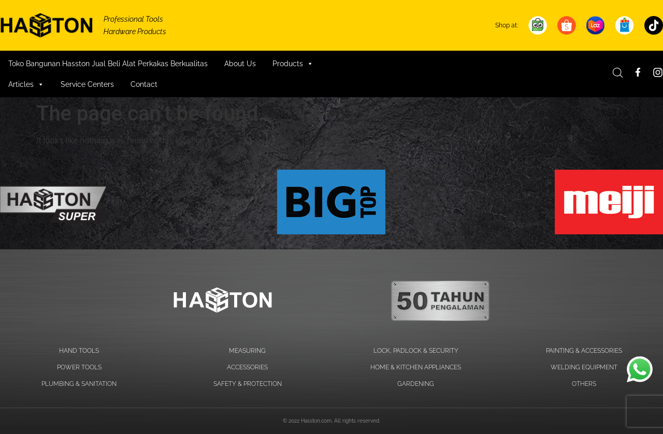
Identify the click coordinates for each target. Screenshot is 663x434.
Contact (144, 84)
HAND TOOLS (79, 350)
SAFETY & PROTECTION (247, 383)
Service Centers (87, 84)
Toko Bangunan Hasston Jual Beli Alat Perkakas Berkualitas (108, 63)
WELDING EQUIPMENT (584, 367)
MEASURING (247, 350)
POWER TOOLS (79, 367)
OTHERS (584, 383)
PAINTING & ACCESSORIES (584, 350)
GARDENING (415, 383)
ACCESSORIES (247, 367)
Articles (26, 84)
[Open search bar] (618, 73)
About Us (240, 63)
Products (292, 63)
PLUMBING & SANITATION (79, 383)
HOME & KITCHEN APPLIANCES (415, 367)
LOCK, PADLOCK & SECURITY (415, 350)
